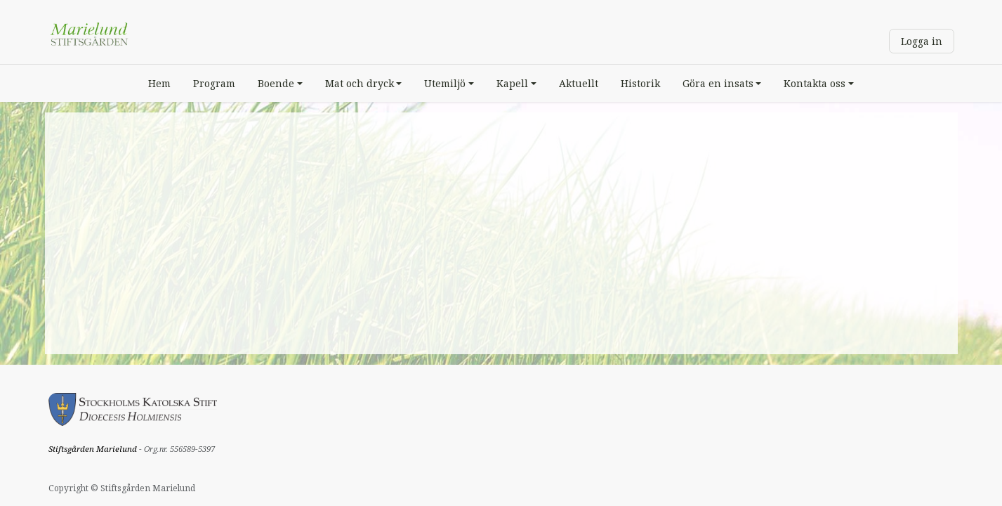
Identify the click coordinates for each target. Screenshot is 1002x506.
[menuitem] (159, 83)
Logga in (921, 41)
